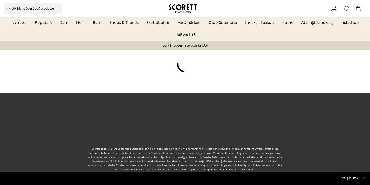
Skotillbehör (158, 23)
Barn (97, 23)
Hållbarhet (185, 35)
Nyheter (19, 23)
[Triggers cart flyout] (358, 9)
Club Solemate (222, 23)
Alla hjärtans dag (317, 23)
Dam (63, 23)
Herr (80, 23)
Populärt (43, 23)
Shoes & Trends (124, 23)
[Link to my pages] (334, 9)
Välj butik (353, 178)
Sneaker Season (259, 23)
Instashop (349, 23)
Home (287, 23)
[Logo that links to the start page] (183, 8)
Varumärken (189, 23)
